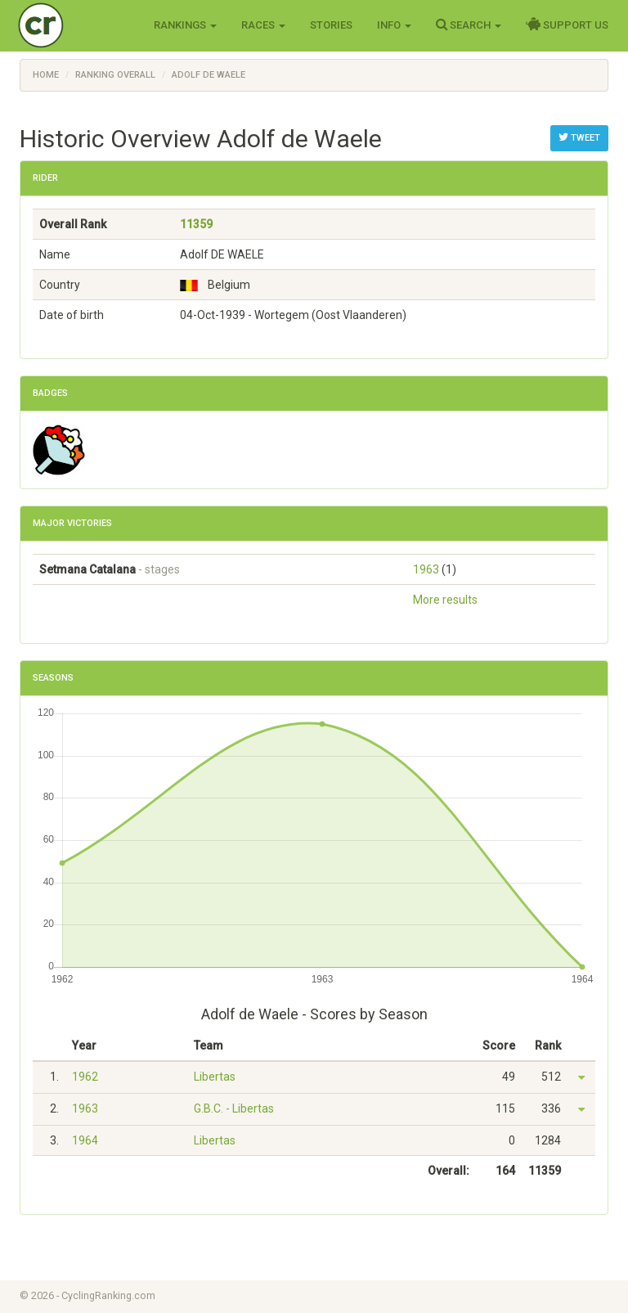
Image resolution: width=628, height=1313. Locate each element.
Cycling (75, 24)
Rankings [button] (185, 25)
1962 (85, 1076)
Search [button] (468, 24)
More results (445, 599)
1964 (85, 1140)
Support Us (567, 24)
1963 (426, 569)
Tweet (579, 137)
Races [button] (263, 25)
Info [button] (394, 25)
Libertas (215, 1076)
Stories (331, 25)
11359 (196, 224)
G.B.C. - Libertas (234, 1108)
